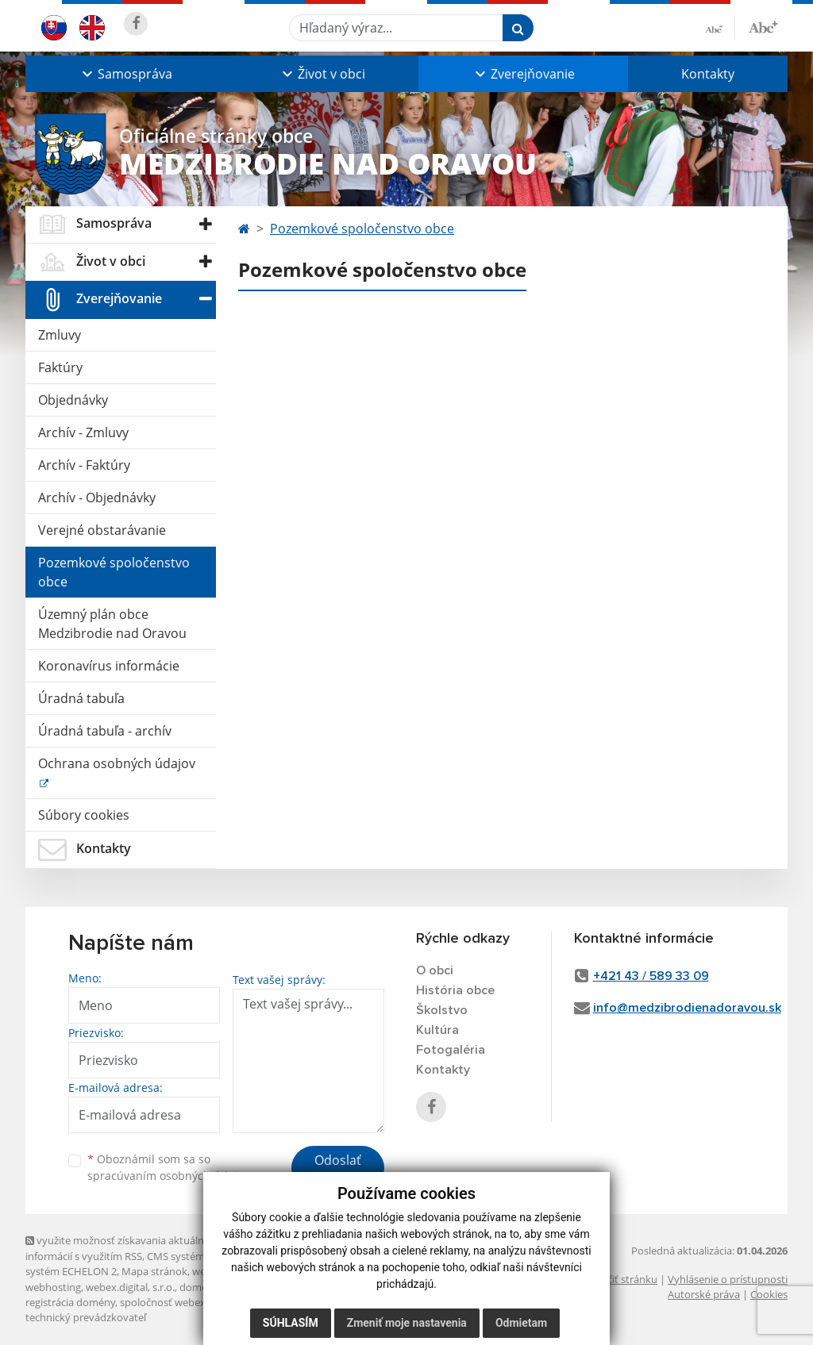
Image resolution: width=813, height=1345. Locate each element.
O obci (434, 970)
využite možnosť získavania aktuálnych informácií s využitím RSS (123, 1247)
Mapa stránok (154, 1271)
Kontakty (707, 74)
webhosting (53, 1287)
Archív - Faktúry (84, 465)
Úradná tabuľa (81, 698)
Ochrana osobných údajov (116, 763)
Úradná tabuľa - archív (104, 731)
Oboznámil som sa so (168, 1167)
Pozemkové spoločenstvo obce (114, 572)
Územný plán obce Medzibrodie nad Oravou (112, 623)
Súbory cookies (83, 815)
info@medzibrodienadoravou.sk (687, 1007)
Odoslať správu (337, 1169)
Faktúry (60, 367)
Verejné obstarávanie (102, 530)
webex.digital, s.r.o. (130, 1287)
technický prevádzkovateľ (85, 1317)
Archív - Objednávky (97, 497)
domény (198, 1287)
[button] (125, 74)
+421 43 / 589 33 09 (651, 976)
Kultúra (437, 1030)
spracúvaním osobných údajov (168, 1175)
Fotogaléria (450, 1049)
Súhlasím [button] (290, 1322)
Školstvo (442, 1010)
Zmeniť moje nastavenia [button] (407, 1322)
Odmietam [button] (521, 1322)
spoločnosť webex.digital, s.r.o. (192, 1302)
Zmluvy (59, 335)
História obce (455, 990)
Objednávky (73, 400)
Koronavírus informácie (108, 665)
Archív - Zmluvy (83, 432)
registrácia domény (70, 1302)
